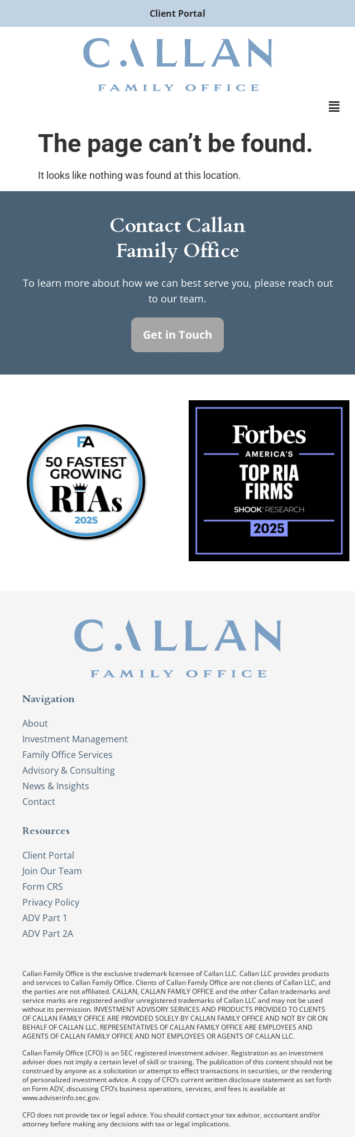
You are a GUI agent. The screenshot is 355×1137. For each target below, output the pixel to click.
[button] (334, 107)
